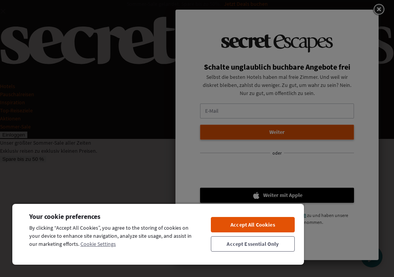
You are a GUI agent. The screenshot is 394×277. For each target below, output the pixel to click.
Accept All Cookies (252, 224)
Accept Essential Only (253, 243)
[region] (158, 234)
